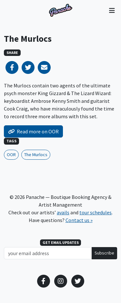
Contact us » (79, 220)
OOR (11, 154)
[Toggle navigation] (112, 10)
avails (63, 212)
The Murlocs (35, 154)
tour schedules (95, 212)
